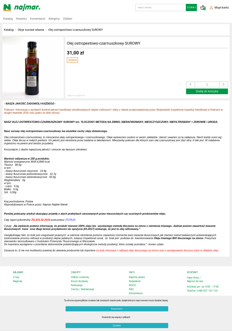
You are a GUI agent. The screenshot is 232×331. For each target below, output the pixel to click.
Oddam (67, 18)
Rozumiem (116, 308)
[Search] (160, 7)
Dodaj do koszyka (207, 91)
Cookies (117, 325)
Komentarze (37, 18)
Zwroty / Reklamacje (82, 289)
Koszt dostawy (79, 281)
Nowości (21, 18)
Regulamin (135, 281)
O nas (16, 277)
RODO (132, 285)
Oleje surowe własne (31, 29)
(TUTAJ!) (70, 219)
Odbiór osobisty (80, 277)
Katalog (8, 18)
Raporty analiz (137, 277)
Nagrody (17, 281)
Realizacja (76, 285)
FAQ (131, 289)
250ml (72, 60)
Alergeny (54, 18)
